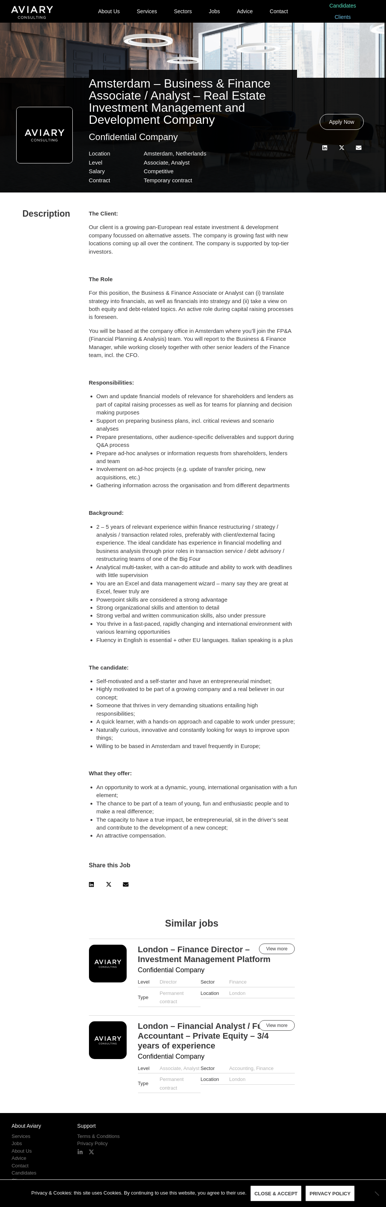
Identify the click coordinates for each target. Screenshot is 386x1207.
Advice (245, 11)
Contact (279, 11)
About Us (109, 11)
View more (276, 948)
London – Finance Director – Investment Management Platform (204, 954)
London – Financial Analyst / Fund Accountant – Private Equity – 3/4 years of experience (205, 1035)
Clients (343, 17)
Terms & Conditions (98, 1136)
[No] (376, 1193)
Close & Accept (275, 1193)
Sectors (182, 11)
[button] (324, 147)
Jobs (214, 11)
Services (147, 11)
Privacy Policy (92, 1143)
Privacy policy (330, 1193)
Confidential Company (133, 137)
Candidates (342, 6)
